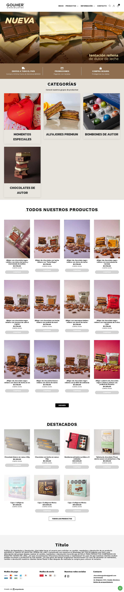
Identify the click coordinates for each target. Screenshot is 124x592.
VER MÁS (62, 405)
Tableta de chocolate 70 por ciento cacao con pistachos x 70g (107, 458)
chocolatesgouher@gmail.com (105, 575)
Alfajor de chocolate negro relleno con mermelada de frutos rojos (107, 322)
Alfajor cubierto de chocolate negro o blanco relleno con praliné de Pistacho (107, 382)
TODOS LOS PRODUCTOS (62, 518)
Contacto (102, 6)
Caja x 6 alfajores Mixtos (77, 502)
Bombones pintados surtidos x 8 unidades (77, 458)
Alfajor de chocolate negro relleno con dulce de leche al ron (17, 381)
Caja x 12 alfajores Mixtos (47, 502)
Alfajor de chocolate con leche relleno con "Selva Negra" (47, 261)
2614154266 (98, 577)
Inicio (61, 6)
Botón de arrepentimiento (103, 582)
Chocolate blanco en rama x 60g (17, 457)
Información (88, 6)
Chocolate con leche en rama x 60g (47, 458)
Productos (72, 6)
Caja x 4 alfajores (17, 502)
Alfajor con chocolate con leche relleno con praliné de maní (47, 321)
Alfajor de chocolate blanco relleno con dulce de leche (47, 381)
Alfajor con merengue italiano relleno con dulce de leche (77, 321)
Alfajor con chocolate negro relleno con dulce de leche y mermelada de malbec (17, 262)
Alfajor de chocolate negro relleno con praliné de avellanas (77, 381)
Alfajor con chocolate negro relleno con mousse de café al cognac (17, 322)
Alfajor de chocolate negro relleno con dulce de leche (77, 261)
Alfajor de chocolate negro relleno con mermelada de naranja (107, 262)
